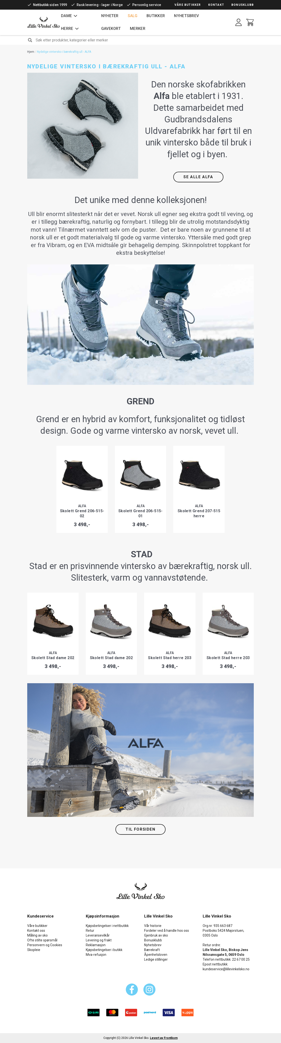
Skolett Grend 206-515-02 (82, 513)
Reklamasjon (96, 945)
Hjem (30, 51)
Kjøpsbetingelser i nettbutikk (107, 926)
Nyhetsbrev (186, 15)
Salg (132, 15)
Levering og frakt (99, 940)
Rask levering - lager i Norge (100, 5)
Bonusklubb (242, 5)
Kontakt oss (36, 930)
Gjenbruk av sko (156, 935)
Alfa (82, 506)
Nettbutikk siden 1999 (50, 5)
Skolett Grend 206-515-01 (140, 513)
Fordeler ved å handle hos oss (166, 930)
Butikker (156, 15)
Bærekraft (152, 950)
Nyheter (110, 15)
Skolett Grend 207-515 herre (199, 513)
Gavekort (111, 28)
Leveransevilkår (98, 935)
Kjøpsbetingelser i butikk (104, 950)
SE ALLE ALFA (198, 177)
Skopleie (33, 950)
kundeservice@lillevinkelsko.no (226, 969)
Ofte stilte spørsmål (42, 940)
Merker (137, 28)
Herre (67, 28)
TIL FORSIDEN (140, 829)
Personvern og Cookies (44, 945)
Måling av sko (37, 935)
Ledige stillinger (156, 959)
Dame (66, 15)
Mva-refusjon (96, 955)
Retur (90, 930)
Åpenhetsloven (155, 955)
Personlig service (146, 5)
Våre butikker (187, 5)
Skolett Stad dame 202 (52, 658)
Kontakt (216, 5)
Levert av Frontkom (164, 1038)
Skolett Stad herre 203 (169, 658)
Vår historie (152, 926)
